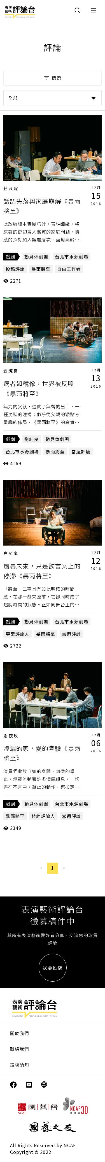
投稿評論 (15, 269)
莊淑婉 (10, 188)
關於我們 (19, 1033)
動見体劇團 (36, 256)
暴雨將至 (40, 269)
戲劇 (10, 256)
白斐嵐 (10, 553)
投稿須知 (19, 1064)
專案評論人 (17, 633)
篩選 (52, 77)
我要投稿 (53, 967)
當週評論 (80, 451)
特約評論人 (43, 816)
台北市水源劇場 (71, 256)
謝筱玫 (10, 736)
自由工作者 (69, 269)
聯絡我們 (19, 1048)
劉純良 (10, 371)
